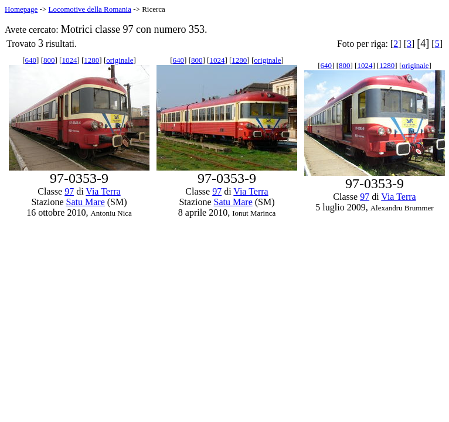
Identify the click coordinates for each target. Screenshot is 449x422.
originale (119, 60)
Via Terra (103, 191)
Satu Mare (85, 202)
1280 (91, 60)
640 (31, 60)
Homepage (21, 9)
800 (49, 60)
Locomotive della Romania (89, 9)
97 (69, 191)
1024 (69, 60)
